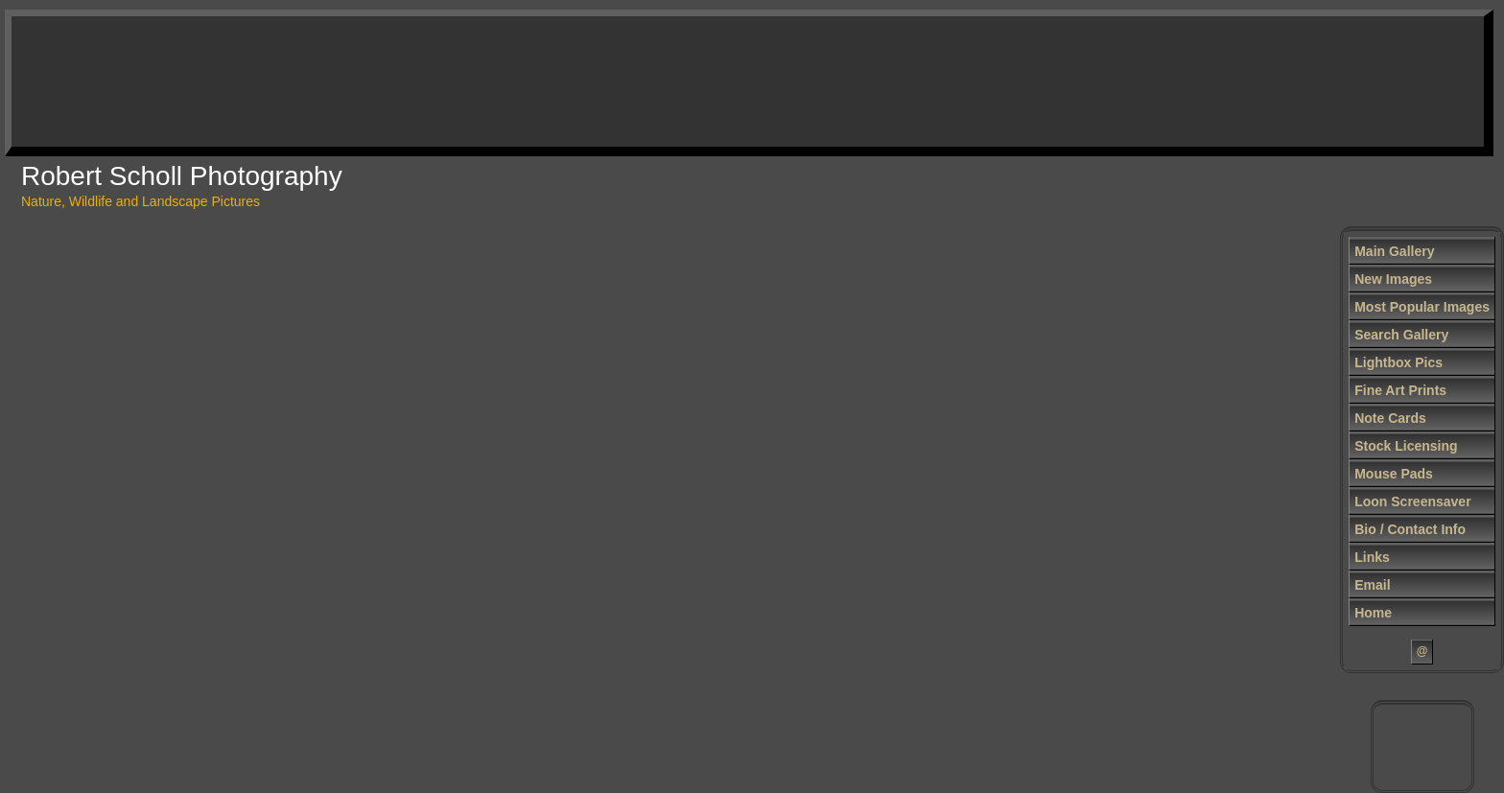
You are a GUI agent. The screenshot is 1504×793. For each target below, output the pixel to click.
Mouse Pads (1393, 473)
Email (1372, 585)
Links (1372, 557)
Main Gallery (1394, 251)
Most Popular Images (1422, 307)
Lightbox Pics (1398, 362)
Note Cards (1390, 418)
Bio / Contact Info (1410, 529)
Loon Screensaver (1412, 501)
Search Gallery (1401, 334)
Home (1373, 612)
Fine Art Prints (1400, 390)
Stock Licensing (1405, 446)
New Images (1393, 279)
